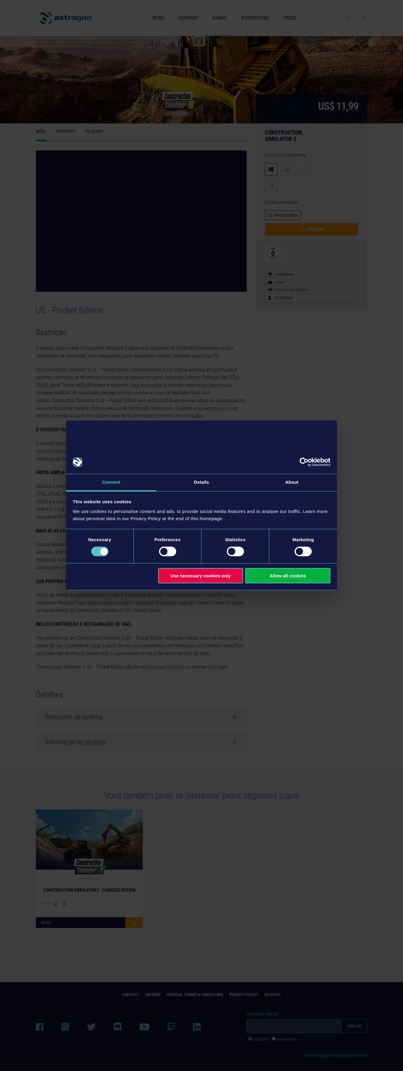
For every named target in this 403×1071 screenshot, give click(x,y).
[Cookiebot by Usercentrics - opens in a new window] (304, 462)
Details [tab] (201, 482)
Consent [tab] (111, 482)
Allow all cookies (288, 575)
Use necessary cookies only (200, 575)
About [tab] (291, 482)
